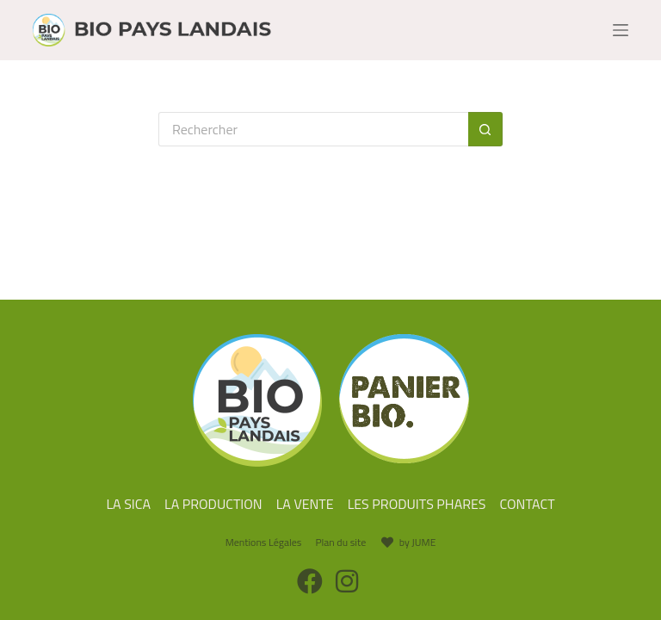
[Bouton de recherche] (485, 129)
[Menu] (620, 30)
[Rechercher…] (313, 129)
